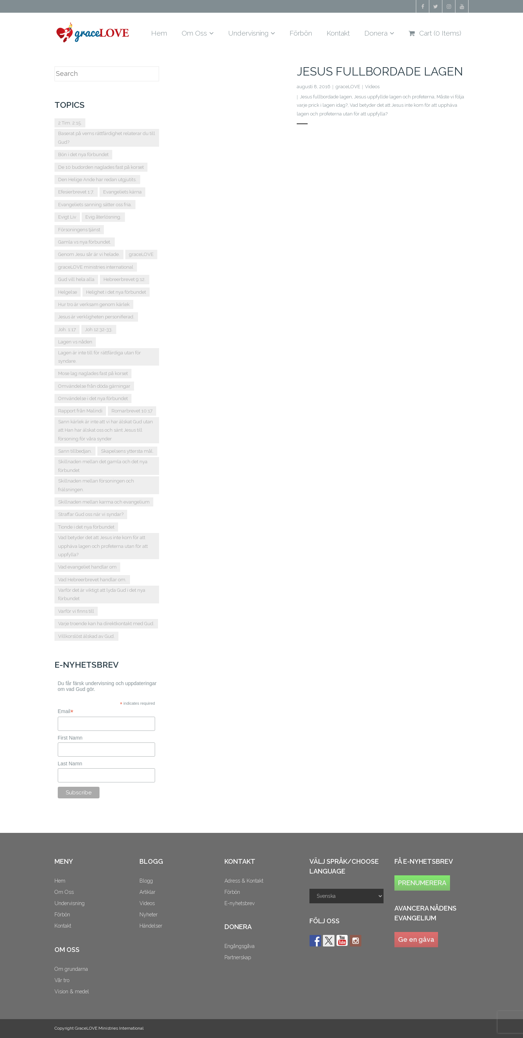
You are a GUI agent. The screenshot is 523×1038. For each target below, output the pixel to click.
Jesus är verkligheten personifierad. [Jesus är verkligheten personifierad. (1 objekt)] (96, 316)
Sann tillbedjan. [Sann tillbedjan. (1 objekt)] (75, 451)
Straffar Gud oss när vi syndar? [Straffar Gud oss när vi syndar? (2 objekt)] (90, 514)
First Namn (70, 738)
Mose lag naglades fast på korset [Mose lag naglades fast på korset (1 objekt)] (93, 373)
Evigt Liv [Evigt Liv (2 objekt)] (67, 217)
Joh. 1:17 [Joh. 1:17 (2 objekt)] (67, 329)
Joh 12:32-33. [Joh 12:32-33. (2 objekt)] (99, 329)
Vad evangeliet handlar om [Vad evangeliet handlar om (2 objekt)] (87, 567)
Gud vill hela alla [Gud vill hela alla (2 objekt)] (76, 279)
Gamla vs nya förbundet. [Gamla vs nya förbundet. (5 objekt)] (84, 242)
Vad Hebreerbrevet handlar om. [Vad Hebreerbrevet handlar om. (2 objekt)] (92, 579)
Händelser (150, 926)
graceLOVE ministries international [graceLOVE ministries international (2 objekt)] (95, 267)
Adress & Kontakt (243, 881)
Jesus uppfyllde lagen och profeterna (394, 96)
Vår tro (61, 980)
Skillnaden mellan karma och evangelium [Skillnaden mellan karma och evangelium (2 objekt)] (104, 502)
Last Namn (70, 763)
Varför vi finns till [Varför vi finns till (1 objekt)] (76, 611)
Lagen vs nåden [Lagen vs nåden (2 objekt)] (75, 342)
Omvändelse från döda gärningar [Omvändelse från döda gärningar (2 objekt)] (94, 386)
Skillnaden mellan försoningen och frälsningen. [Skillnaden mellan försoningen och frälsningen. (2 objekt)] (96, 485)
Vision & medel (71, 991)
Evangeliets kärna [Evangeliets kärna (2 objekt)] (122, 192)
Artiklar (147, 892)
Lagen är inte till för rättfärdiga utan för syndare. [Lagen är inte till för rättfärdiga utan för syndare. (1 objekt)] (99, 357)
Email (65, 711)
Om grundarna (71, 969)
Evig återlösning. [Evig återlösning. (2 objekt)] (103, 217)
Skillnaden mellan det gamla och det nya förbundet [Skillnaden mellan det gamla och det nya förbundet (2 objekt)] (102, 466)
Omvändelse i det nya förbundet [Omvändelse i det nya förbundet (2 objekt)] (93, 398)
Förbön (62, 914)
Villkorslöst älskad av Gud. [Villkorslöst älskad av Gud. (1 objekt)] (86, 636)
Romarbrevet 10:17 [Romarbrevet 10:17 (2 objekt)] (132, 411)
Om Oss (64, 892)
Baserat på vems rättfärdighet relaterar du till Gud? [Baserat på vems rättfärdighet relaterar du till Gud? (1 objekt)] (106, 137)
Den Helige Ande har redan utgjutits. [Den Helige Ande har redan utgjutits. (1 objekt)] (97, 179)
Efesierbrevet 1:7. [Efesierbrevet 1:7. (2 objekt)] (76, 192)
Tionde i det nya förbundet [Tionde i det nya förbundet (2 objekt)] (86, 527)
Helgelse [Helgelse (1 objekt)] (67, 292)
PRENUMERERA (422, 883)
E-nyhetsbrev (239, 903)
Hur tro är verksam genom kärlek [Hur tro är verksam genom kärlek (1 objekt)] (94, 304)
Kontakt (62, 926)
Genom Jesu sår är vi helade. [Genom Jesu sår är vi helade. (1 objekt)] (89, 254)
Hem (59, 881)
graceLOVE (348, 86)
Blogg (146, 881)
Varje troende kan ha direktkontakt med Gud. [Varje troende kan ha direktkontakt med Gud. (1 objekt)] (106, 623)
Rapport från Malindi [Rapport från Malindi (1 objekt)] (80, 411)
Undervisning (69, 903)
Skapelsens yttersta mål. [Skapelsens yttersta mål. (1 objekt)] (127, 451)
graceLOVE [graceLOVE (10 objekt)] (141, 254)
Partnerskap (237, 957)
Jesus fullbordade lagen (380, 71)
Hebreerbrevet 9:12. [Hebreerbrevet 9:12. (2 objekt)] (125, 279)
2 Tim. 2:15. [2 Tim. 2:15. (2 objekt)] (70, 123)
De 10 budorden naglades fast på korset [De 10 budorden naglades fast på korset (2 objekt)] (101, 167)
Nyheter (148, 914)
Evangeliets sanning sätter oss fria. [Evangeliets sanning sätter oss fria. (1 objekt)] (95, 204)
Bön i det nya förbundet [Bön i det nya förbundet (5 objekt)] (83, 154)
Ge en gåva (416, 939)
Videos (372, 86)
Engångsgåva (239, 946)
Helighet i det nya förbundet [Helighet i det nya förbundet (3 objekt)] (116, 292)
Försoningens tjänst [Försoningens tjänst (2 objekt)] (79, 229)
